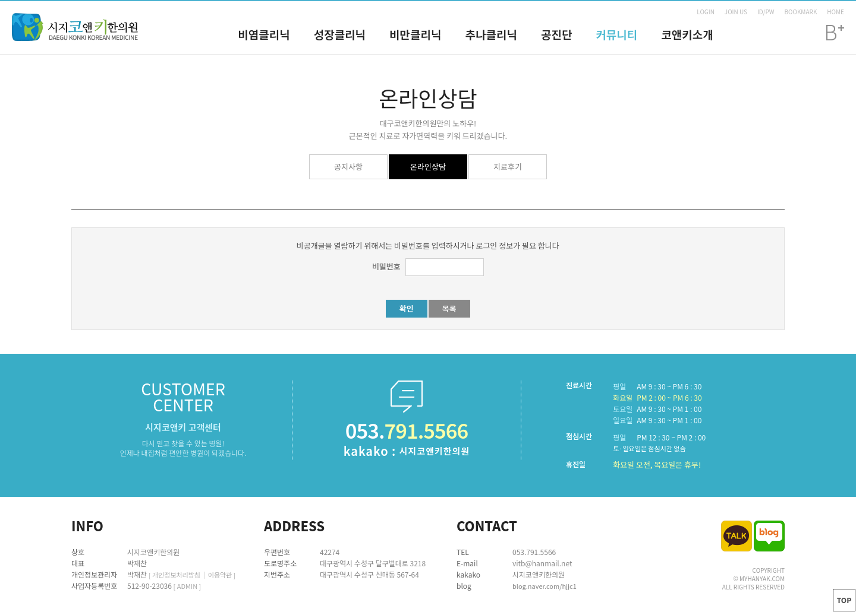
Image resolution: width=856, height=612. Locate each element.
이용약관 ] (222, 574)
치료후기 (507, 166)
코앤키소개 (687, 34)
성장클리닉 (340, 34)
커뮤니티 (616, 34)
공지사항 (348, 166)
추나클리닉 (491, 34)
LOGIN (706, 11)
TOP (844, 600)
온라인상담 (428, 166)
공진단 (556, 34)
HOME (835, 11)
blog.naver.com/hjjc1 (544, 586)
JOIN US (736, 11)
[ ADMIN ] (188, 586)
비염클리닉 (263, 34)
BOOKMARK (800, 11)
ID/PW (766, 11)
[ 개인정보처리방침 (174, 574)
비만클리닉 (415, 34)
